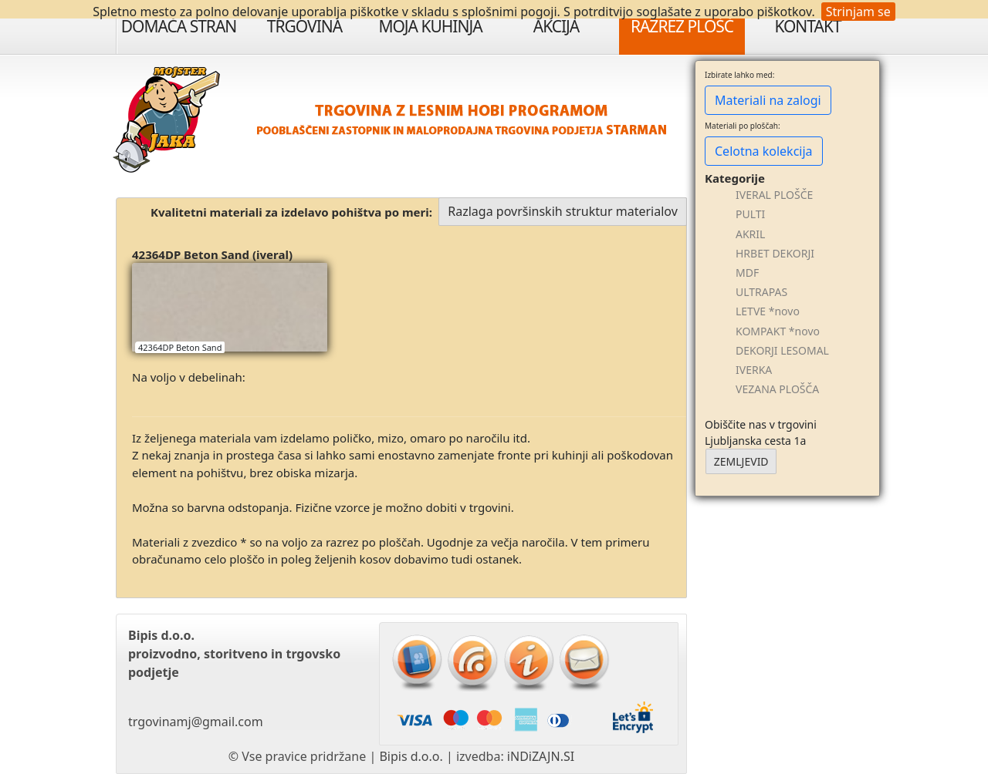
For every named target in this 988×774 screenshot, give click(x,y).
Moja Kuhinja (430, 26)
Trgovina (304, 26)
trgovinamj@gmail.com (195, 721)
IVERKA (754, 369)
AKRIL (750, 234)
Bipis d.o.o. (410, 756)
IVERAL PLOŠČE (774, 194)
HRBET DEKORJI (775, 253)
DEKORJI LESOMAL (782, 350)
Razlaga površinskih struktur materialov (563, 211)
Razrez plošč (682, 26)
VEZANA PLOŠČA (777, 389)
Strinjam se (858, 11)
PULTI (750, 214)
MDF (747, 272)
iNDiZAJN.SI (540, 756)
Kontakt (807, 26)
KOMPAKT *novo (778, 331)
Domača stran (179, 26)
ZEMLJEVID (741, 461)
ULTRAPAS (761, 291)
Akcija (556, 26)
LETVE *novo (768, 311)
